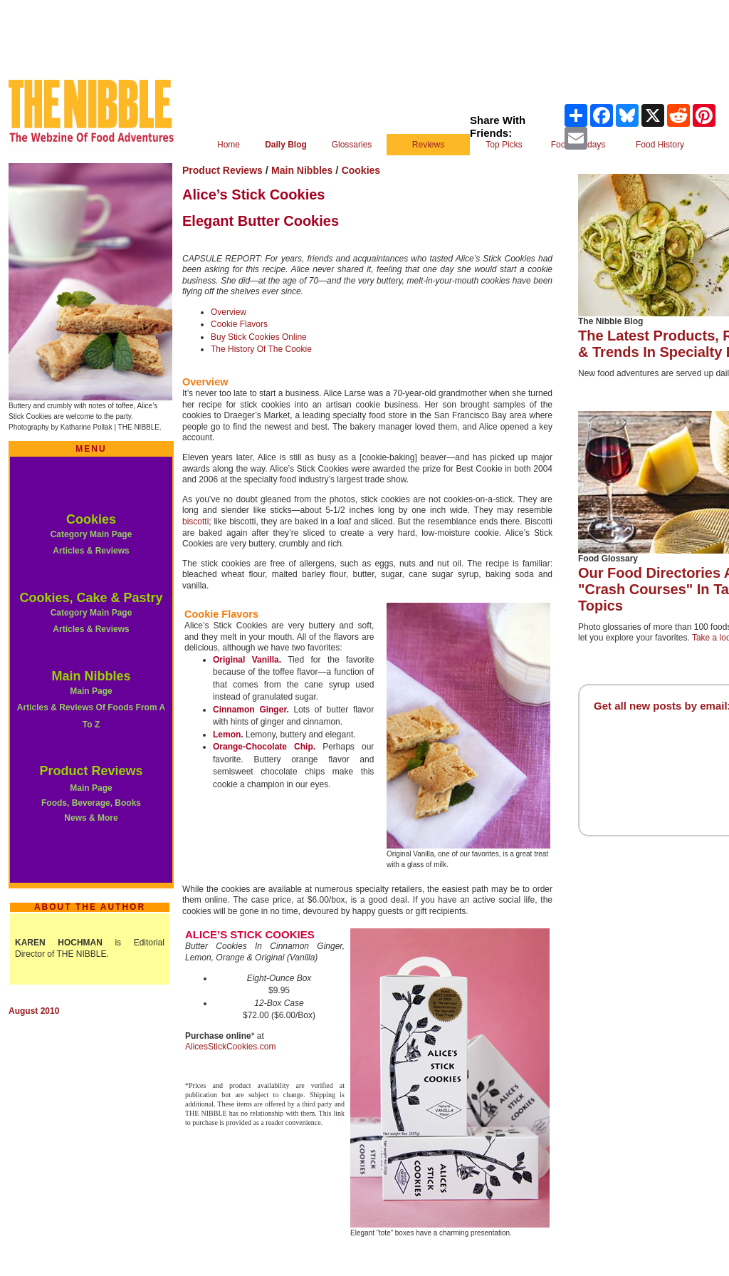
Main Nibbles (90, 676)
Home (228, 145)
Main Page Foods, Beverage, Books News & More (91, 803)
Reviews (428, 145)
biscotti (195, 522)
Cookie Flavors (239, 324)
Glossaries (352, 145)
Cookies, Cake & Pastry (90, 598)
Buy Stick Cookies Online (259, 337)
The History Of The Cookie (261, 349)
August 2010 (34, 1011)
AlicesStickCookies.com (230, 1047)
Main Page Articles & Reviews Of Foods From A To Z (91, 708)
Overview (228, 312)
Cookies (91, 519)
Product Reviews (90, 771)
